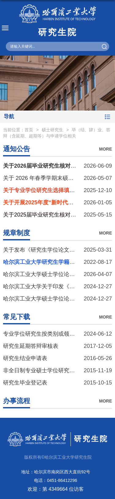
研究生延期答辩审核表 (30, 346)
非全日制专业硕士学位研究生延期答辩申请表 (58, 370)
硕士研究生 (52, 129)
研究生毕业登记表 (25, 383)
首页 (29, 129)
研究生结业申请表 (25, 358)
